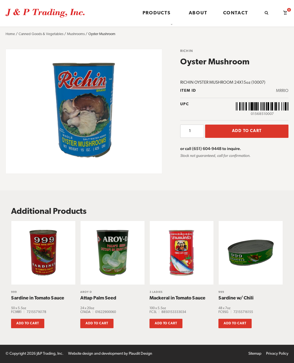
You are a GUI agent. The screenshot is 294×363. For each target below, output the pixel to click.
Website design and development (95, 354)
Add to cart (247, 131)
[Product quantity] (192, 131)
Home (10, 34)
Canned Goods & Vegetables (41, 34)
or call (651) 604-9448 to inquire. (210, 148)
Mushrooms (76, 34)
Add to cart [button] (27, 323)
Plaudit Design (140, 354)
